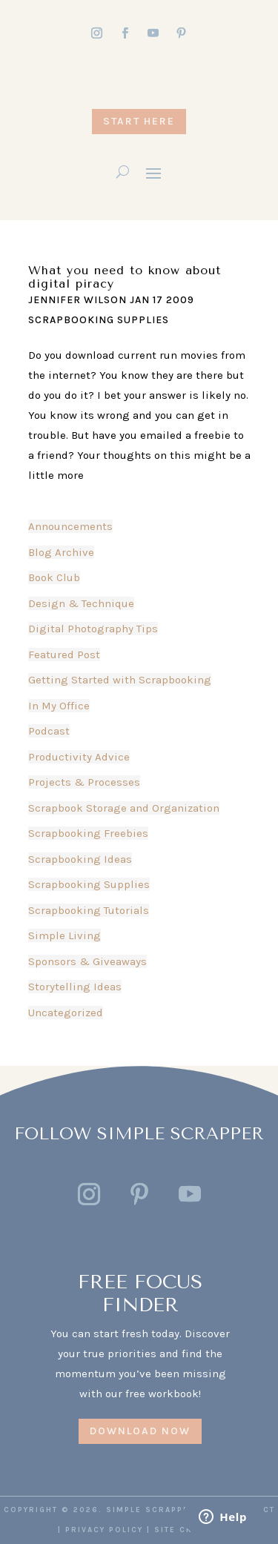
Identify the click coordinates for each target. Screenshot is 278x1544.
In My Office (59, 705)
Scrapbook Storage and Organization (123, 808)
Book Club (54, 577)
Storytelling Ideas (75, 986)
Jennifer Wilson (77, 300)
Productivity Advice (79, 756)
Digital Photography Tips (93, 628)
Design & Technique (81, 603)
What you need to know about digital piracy (124, 277)
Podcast (49, 731)
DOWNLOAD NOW (140, 1431)
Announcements (70, 526)
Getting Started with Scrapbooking (119, 679)
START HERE (139, 121)
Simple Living (64, 935)
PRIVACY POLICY (104, 1529)
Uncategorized (65, 1012)
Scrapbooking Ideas (80, 859)
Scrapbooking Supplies (98, 320)
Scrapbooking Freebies (88, 833)
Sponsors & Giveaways (87, 961)
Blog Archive (61, 552)
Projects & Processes (84, 782)
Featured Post (64, 654)
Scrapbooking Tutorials (88, 910)
